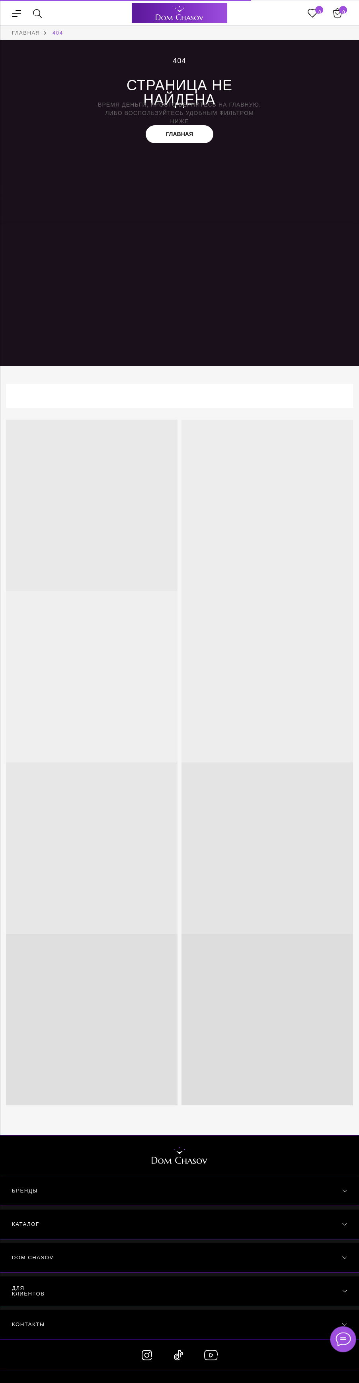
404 (58, 33)
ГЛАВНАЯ (26, 33)
